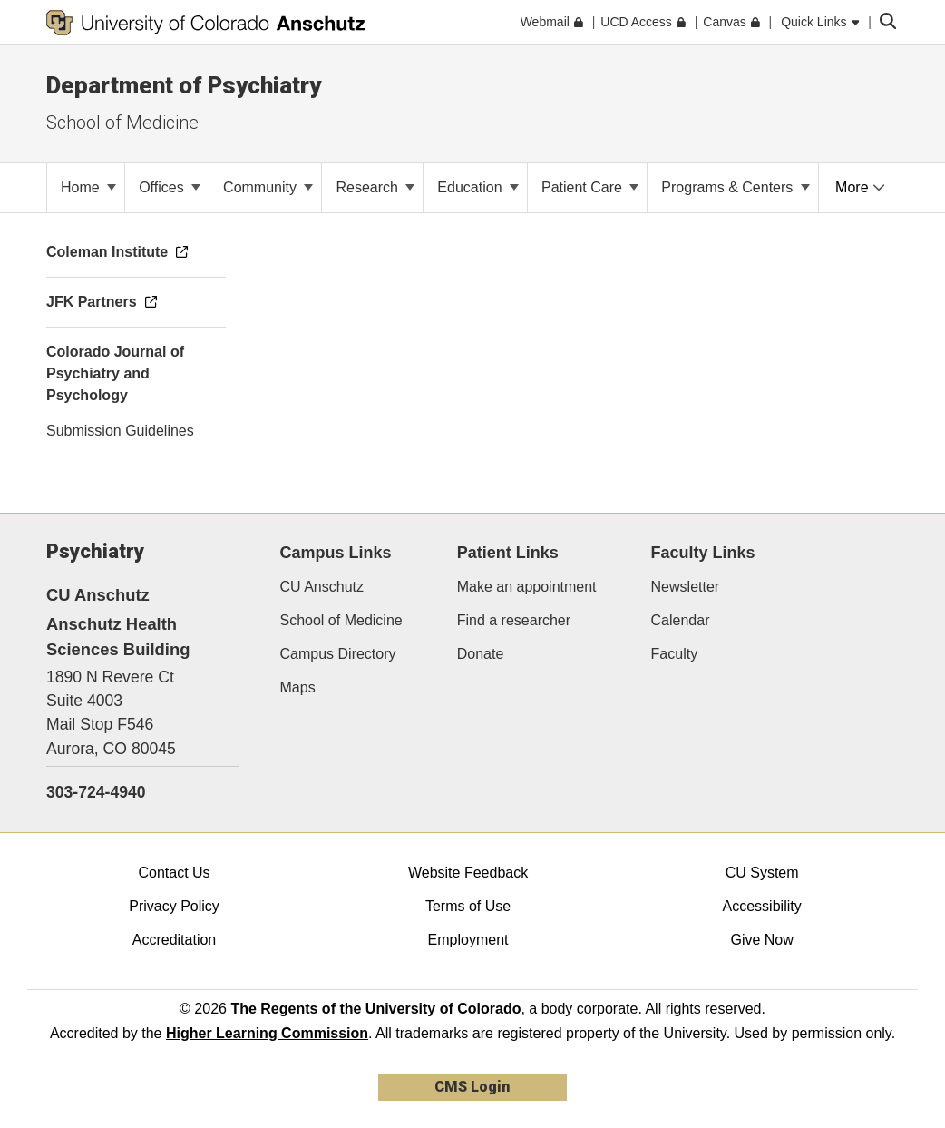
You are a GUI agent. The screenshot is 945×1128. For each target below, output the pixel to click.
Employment (468, 939)
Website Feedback (468, 872)
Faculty (674, 654)
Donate (480, 654)
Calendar (680, 620)
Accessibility (762, 906)
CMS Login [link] (472, 1086)
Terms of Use (468, 906)
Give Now (761, 939)
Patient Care (589, 187)
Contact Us (173, 872)
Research (375, 187)
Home (88, 187)
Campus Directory (338, 654)
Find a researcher (513, 620)
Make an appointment (527, 586)
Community (268, 187)
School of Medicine (122, 122)
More (860, 187)
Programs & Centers (735, 187)
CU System (762, 872)
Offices (169, 187)
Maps (298, 687)
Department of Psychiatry (183, 85)
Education (478, 187)
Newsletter (685, 586)
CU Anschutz (322, 586)
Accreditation (174, 939)
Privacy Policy (174, 906)
